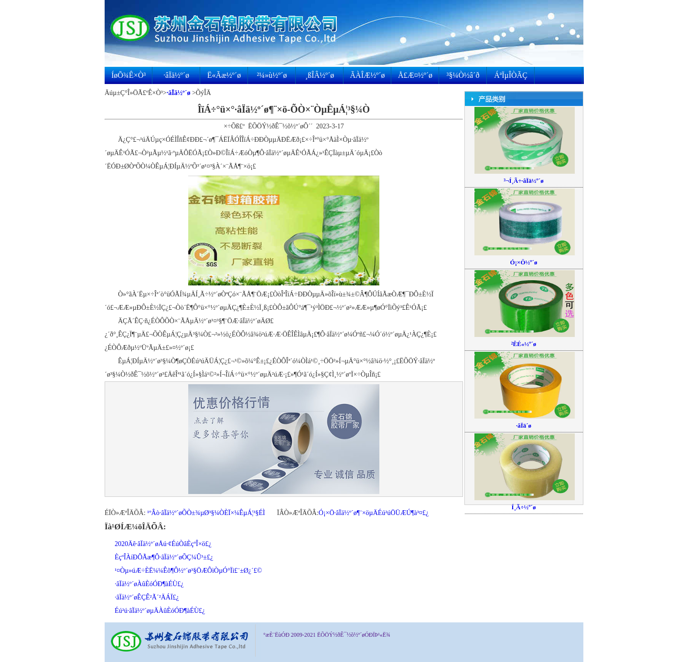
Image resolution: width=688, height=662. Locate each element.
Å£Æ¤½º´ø (415, 75)
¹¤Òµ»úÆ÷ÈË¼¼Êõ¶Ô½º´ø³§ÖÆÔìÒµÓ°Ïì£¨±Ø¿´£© (188, 570)
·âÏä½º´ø (176, 75)
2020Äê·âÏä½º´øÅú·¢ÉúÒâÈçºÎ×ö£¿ (163, 543)
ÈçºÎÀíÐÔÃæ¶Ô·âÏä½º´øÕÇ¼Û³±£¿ (164, 557)
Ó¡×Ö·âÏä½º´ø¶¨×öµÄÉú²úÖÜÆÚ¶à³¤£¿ (374, 512)
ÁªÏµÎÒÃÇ (510, 75)
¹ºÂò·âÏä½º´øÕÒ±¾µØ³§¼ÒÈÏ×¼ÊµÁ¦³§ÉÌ (206, 512)
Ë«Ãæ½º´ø (224, 75)
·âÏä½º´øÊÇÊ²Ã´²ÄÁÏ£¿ (147, 597)
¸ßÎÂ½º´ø (319, 75)
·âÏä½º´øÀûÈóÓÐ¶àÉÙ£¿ (149, 584)
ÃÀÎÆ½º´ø (367, 75)
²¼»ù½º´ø (272, 75)
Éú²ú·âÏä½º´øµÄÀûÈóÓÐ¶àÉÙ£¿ (160, 610)
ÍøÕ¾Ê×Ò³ (128, 75)
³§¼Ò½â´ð (463, 75)
